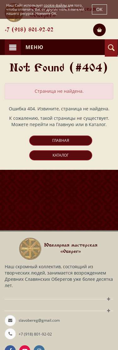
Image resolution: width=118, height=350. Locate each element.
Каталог (61, 155)
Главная (60, 140)
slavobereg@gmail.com (39, 320)
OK (99, 9)
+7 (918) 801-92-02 (29, 30)
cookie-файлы (55, 5)
